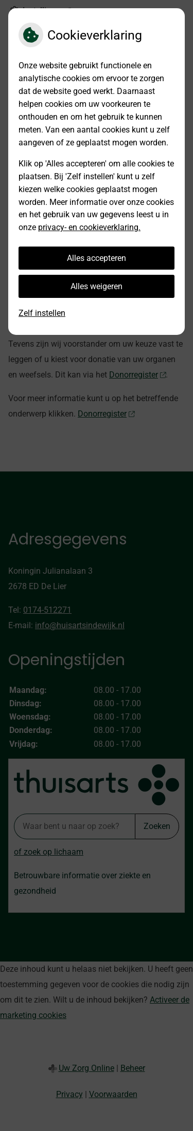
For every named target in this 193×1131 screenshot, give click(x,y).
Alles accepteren (96, 258)
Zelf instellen (42, 313)
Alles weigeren (96, 286)
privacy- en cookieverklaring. (89, 227)
